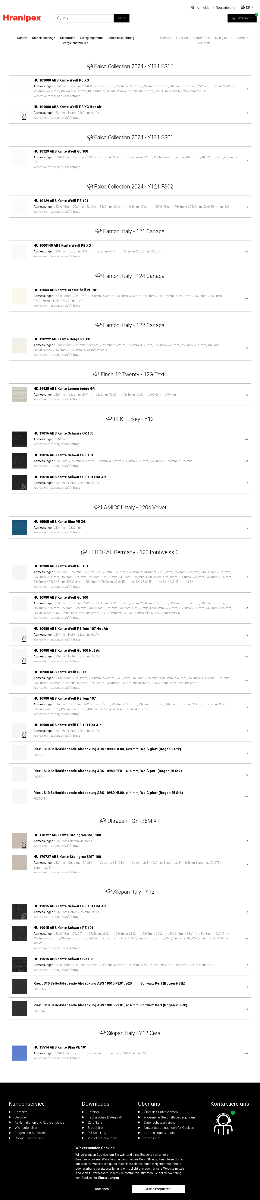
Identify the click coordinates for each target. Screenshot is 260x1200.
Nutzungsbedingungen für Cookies (166, 1128)
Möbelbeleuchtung (121, 38)
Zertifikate (92, 1122)
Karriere (243, 38)
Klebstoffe (67, 38)
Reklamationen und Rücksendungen (37, 1122)
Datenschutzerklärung (157, 1122)
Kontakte (204, 43)
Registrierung (225, 8)
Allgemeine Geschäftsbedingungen (166, 1117)
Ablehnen (102, 1189)
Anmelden (204, 8)
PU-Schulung (94, 1133)
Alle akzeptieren (158, 1189)
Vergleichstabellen (75, 43)
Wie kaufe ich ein (24, 1128)
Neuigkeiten (223, 38)
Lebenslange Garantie (157, 1133)
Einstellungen (108, 1178)
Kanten (22, 38)
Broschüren (93, 1128)
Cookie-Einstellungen (27, 1138)
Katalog (90, 1112)
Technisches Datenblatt (102, 1117)
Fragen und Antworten (28, 1133)
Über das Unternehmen (193, 38)
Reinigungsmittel (91, 38)
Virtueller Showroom (99, 1138)
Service (165, 38)
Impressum (149, 1138)
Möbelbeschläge (43, 38)
